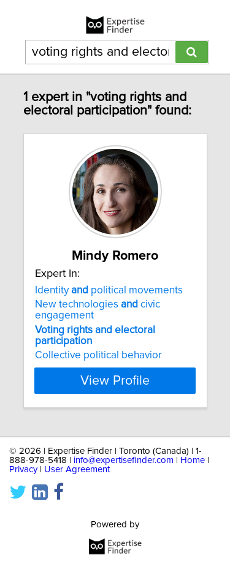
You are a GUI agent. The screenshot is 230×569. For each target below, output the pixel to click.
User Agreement (77, 469)
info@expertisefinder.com (124, 460)
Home (192, 460)
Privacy (23, 469)
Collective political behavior (98, 355)
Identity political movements (109, 290)
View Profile (115, 380)
